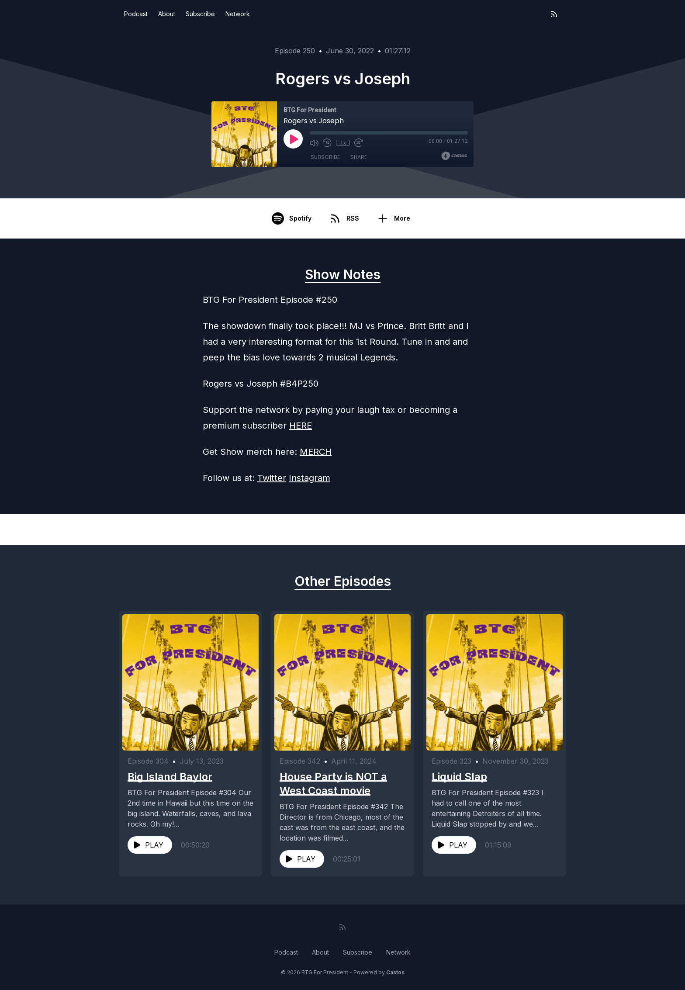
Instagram (309, 478)
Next (528, 529)
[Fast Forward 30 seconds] (358, 142)
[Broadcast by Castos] (454, 156)
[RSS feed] (554, 14)
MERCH (316, 452)
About (166, 13)
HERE (300, 425)
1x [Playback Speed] (343, 143)
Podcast (136, 13)
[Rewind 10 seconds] (327, 142)
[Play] (293, 139)
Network (237, 13)
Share (358, 157)
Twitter (271, 478)
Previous (164, 529)
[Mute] (314, 143)
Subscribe (200, 13)
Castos (395, 972)
